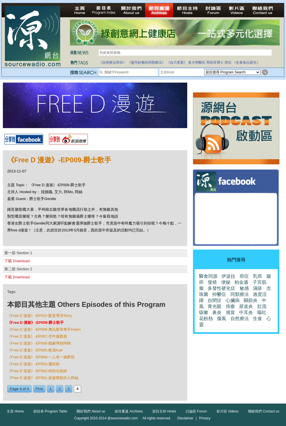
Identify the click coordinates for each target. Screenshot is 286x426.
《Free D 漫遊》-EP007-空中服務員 (37, 336)
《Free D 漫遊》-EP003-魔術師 (33, 364)
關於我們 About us (91, 411)
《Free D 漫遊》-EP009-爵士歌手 (35, 322)
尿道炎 (246, 306)
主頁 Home (15, 411)
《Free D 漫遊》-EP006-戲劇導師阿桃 (39, 343)
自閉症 (214, 300)
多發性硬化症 (221, 288)
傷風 (221, 318)
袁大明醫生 (196, 62)
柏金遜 (241, 282)
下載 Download (16, 261)
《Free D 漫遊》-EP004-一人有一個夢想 (41, 357)
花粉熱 (206, 318)
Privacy (204, 418)
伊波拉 (228, 276)
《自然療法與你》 (112, 62)
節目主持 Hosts (164, 411)
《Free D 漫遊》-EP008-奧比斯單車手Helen (44, 329)
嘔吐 (261, 312)
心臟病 (233, 300)
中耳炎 (246, 312)
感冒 (230, 312)
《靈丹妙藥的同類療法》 (146, 62)
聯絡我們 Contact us (263, 411)
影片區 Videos (227, 411)
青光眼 (214, 306)
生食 (257, 318)
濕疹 (257, 288)
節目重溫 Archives (129, 411)
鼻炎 (216, 312)
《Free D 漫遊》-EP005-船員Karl (34, 350)
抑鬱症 (219, 294)
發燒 (212, 282)
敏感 (244, 288)
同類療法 (239, 294)
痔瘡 (230, 306)
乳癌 (257, 276)
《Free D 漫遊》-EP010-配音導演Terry (39, 315)
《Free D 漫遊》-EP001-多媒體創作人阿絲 (42, 378)
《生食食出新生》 (246, 62)
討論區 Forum (196, 411)
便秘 (225, 282)
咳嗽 (203, 312)
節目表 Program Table (50, 411)
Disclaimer (185, 418)
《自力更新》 (176, 62)
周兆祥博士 (215, 62)
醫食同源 (208, 276)
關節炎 (250, 300)
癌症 (228, 62)
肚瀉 (261, 306)
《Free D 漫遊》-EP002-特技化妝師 (37, 371)
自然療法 (239, 318)
